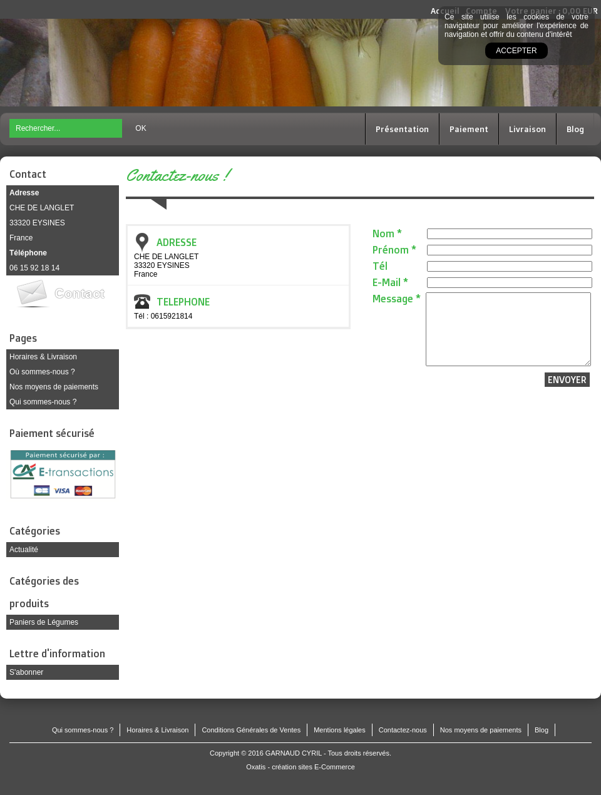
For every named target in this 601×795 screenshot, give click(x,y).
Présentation (402, 129)
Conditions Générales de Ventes (251, 730)
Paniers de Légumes (43, 622)
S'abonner (26, 672)
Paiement (468, 129)
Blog (575, 129)
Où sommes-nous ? (42, 371)
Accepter (516, 50)
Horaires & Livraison (43, 356)
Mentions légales (340, 730)
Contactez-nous (403, 730)
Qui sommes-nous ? (42, 402)
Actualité (23, 549)
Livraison (527, 129)
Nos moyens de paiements (53, 386)
